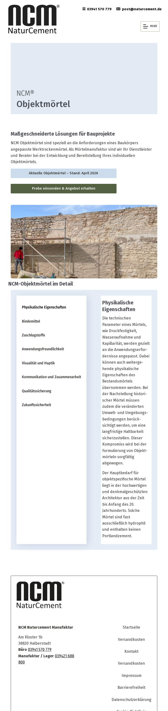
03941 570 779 (35, 633)
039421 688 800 (64, 639)
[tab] (49, 310)
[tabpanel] (126, 413)
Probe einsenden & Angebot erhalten (61, 188)
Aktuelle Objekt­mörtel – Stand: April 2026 (61, 173)
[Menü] (150, 26)
